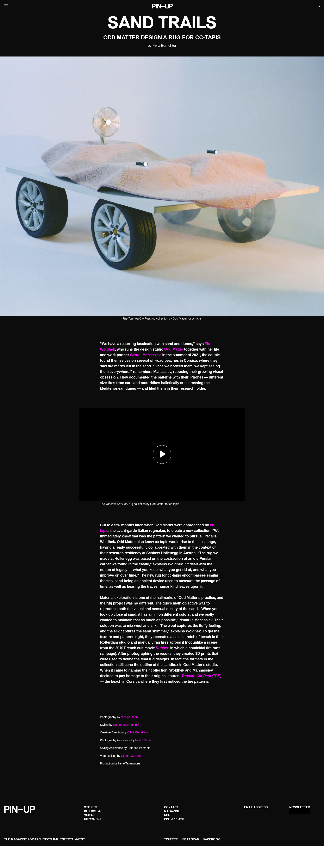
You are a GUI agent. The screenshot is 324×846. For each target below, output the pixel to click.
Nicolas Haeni (129, 717)
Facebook (211, 839)
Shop (168, 815)
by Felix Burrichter (162, 45)
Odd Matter (173, 349)
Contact (171, 807)
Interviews (93, 811)
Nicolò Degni (143, 740)
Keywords (92, 819)
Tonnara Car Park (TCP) (201, 676)
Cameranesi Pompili (126, 724)
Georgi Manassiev (145, 355)
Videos (89, 815)
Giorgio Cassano (131, 755)
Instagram (190, 839)
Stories (90, 807)
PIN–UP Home (174, 819)
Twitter (171, 839)
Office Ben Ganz (137, 732)
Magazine (172, 811)
